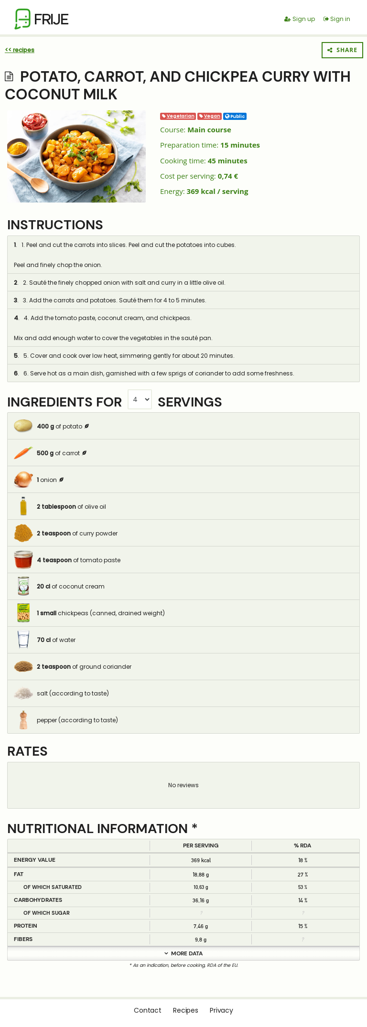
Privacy (221, 1010)
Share (342, 50)
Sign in (337, 19)
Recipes (185, 1010)
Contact (148, 1010)
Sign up (299, 19)
